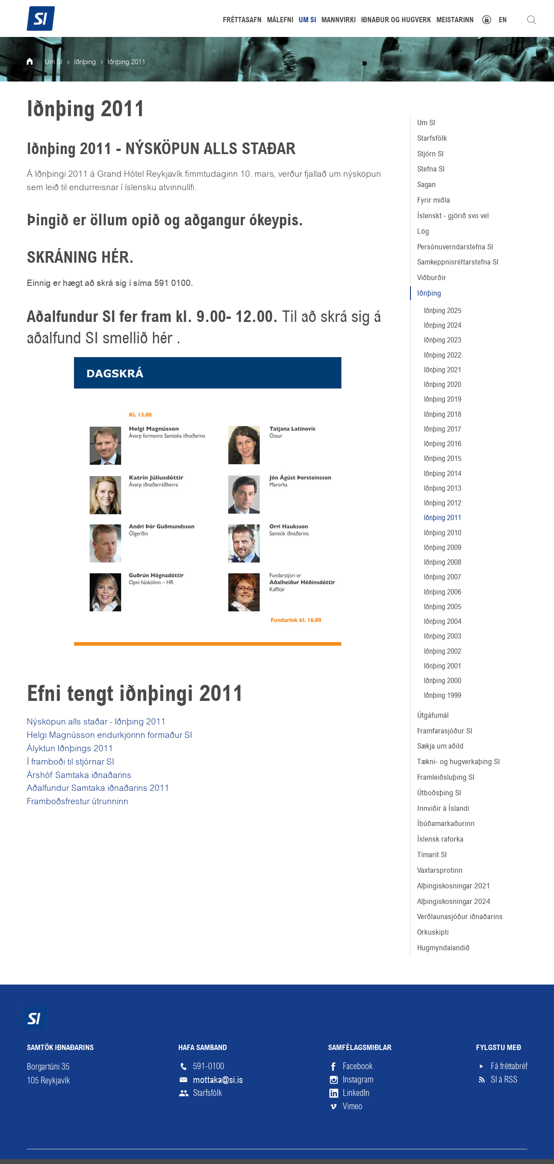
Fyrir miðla (433, 199)
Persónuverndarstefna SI (455, 246)
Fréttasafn (242, 20)
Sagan (426, 184)
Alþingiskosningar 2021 (453, 885)
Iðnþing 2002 (442, 651)
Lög (423, 231)
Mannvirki (338, 20)
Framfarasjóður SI (444, 730)
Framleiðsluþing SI (446, 777)
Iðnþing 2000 (442, 680)
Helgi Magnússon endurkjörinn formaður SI (109, 735)
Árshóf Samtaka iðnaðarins (79, 775)
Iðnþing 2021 (442, 370)
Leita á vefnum (531, 20)
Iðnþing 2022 (442, 355)
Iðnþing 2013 (442, 488)
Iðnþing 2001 (442, 666)
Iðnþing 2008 (442, 562)
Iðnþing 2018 (442, 414)
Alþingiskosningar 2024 (453, 901)
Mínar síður (491, 18)
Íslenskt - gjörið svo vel (453, 215)
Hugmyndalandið (443, 947)
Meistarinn (455, 20)
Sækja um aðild (440, 745)
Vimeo (352, 1106)
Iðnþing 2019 (442, 399)
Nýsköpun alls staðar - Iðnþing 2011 (96, 722)
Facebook (358, 1066)
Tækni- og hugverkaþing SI (458, 761)
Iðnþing (429, 293)
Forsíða (36, 62)
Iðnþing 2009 (442, 547)
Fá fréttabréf (509, 1066)
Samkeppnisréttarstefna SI (458, 261)
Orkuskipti (433, 932)
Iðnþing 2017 (442, 429)
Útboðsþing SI (439, 792)
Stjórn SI (430, 153)
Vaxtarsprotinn (440, 870)
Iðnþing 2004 (442, 621)
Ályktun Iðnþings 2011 (70, 749)
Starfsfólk (432, 138)
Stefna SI (431, 168)
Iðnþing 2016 (442, 444)
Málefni (280, 20)
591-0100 (208, 1066)
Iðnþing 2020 (442, 384)
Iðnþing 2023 (442, 340)
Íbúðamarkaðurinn (446, 823)
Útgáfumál (433, 715)
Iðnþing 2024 (442, 325)
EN (503, 20)
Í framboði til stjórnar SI (70, 762)
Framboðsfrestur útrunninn (77, 802)
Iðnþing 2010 (442, 533)
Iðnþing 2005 (442, 606)
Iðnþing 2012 (442, 503)
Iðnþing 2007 (442, 577)
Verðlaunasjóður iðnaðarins (460, 916)
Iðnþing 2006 (442, 592)
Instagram (358, 1079)
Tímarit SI (432, 854)
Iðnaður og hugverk (396, 20)
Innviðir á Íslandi (443, 808)
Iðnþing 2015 (442, 458)
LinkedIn (356, 1093)
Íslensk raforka (440, 838)
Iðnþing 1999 (442, 695)
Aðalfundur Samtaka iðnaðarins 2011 (98, 788)
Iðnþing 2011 (442, 517)
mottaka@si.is (218, 1079)
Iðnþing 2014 (442, 473)
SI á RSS (504, 1079)
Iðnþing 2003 (442, 636)
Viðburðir (431, 277)
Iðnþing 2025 (442, 310)
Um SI (426, 122)
